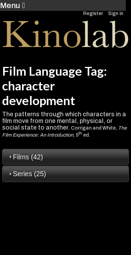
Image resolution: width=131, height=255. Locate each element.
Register (93, 13)
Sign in (115, 13)
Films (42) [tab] (25, 157)
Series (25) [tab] (26, 174)
